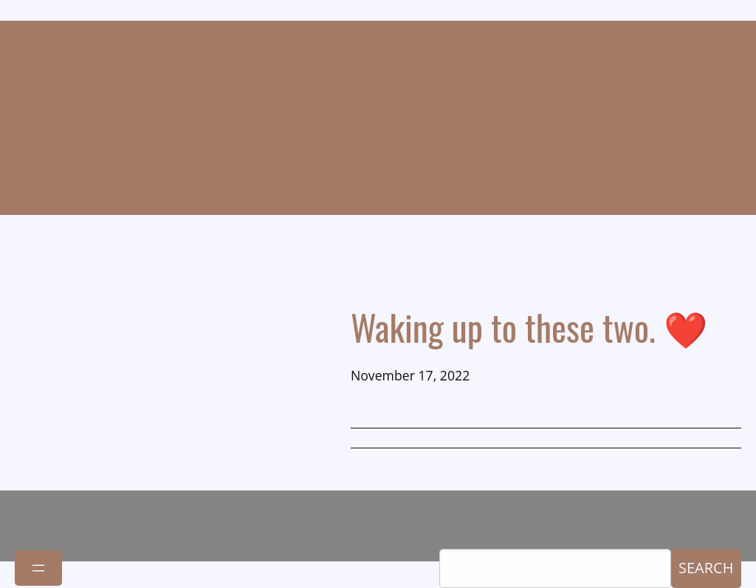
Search (705, 568)
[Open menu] (38, 568)
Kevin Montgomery (378, 118)
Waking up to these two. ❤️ (529, 327)
